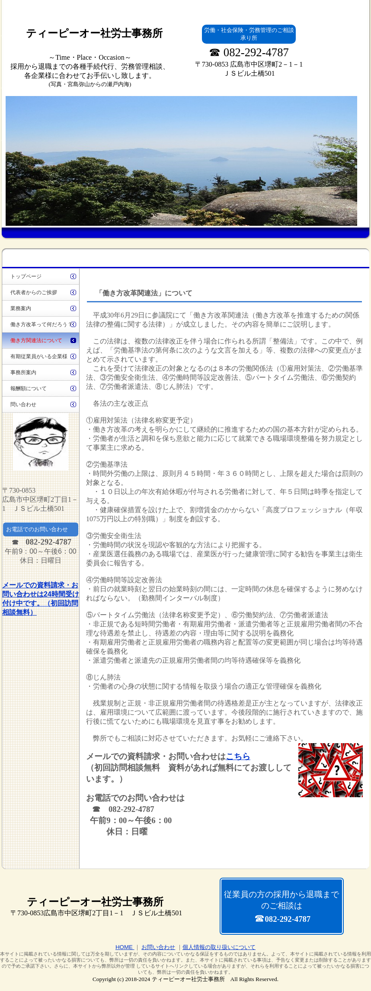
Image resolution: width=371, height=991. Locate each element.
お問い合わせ (158, 947)
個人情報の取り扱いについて (219, 947)
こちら (238, 756)
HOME (124, 947)
